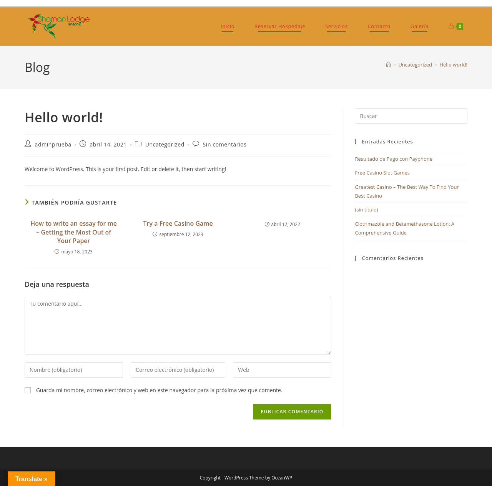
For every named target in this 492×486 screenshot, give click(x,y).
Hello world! (453, 64)
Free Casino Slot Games (382, 172)
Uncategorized (164, 144)
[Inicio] (388, 64)
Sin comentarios (225, 144)
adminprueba (53, 144)
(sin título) (366, 209)
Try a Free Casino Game (178, 223)
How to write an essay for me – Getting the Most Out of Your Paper (73, 232)
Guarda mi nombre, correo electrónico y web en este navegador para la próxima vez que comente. (159, 390)
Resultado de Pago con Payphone (393, 158)
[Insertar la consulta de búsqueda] (411, 116)
